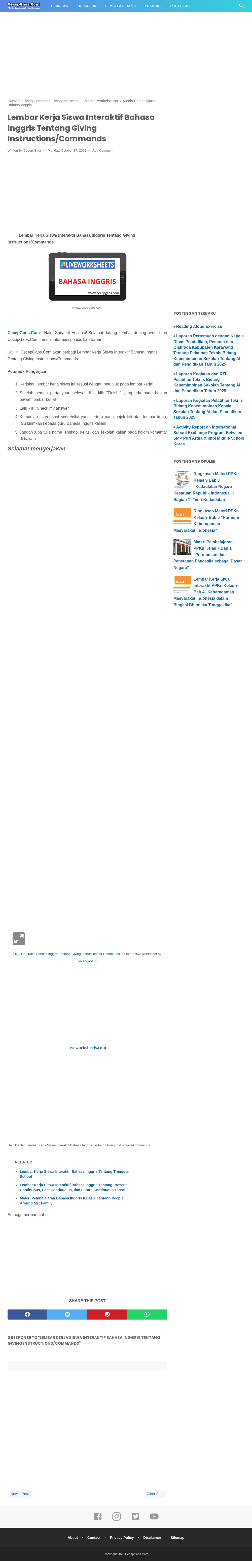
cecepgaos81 (87, 961)
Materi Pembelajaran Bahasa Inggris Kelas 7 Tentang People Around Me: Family (72, 1200)
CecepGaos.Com (24, 333)
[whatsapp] (147, 1314)
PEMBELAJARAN (119, 6)
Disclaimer (152, 1538)
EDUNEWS (59, 6)
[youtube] (154, 1519)
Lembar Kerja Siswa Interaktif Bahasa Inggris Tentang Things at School (75, 1174)
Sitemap (177, 1538)
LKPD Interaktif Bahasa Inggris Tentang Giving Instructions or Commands (66, 954)
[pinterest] (107, 1314)
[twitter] (67, 1314)
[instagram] (117, 1519)
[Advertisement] (126, 35)
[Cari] (241, 7)
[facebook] (27, 1314)
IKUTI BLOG (180, 6)
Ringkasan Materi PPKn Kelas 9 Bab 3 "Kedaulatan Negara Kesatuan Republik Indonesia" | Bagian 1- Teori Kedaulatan (206, 487)
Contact (93, 1538)
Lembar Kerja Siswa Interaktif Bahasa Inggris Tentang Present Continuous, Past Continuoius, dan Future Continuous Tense (73, 1187)
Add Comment (102, 150)
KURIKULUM (87, 6)
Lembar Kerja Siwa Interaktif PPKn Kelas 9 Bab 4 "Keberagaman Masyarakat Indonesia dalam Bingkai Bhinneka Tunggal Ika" (205, 592)
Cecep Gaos (32, 150)
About (73, 1538)
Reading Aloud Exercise (199, 326)
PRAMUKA (153, 6)
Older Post (155, 1494)
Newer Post (20, 1494)
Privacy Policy (122, 1538)
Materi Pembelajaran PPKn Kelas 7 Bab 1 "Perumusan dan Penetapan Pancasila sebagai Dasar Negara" (207, 555)
